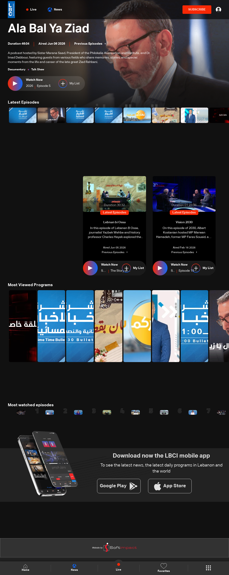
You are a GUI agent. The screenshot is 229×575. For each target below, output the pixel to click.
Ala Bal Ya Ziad (50, 29)
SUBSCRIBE (197, 9)
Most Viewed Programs (30, 285)
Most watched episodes (31, 405)
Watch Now (34, 79)
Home (25, 568)
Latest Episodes (23, 102)
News (55, 9)
